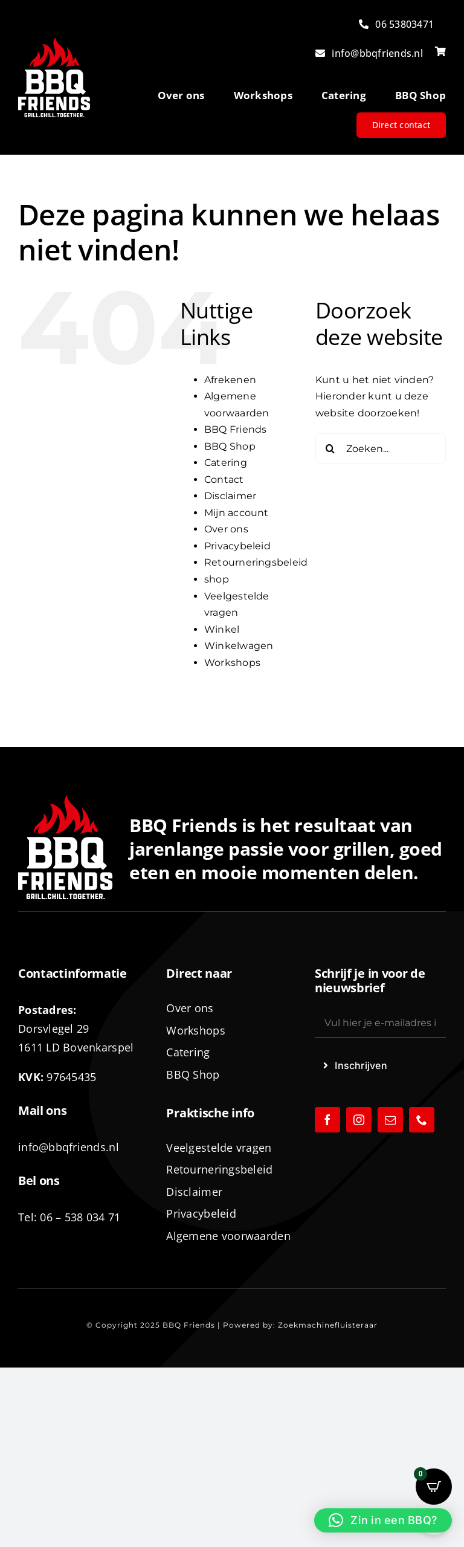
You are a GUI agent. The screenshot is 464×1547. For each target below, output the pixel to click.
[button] (383, 1520)
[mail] (390, 1119)
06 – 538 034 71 (80, 1217)
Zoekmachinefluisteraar (328, 1324)
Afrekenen (230, 380)
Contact (224, 479)
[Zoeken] (330, 448)
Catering (225, 462)
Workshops (232, 662)
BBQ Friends (235, 429)
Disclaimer (230, 496)
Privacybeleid (237, 546)
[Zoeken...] (380, 448)
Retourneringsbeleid (256, 562)
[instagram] (359, 1119)
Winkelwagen (239, 645)
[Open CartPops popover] (434, 1486)
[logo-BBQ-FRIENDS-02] (54, 42)
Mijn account (236, 512)
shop (216, 579)
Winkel (221, 629)
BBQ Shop (230, 446)
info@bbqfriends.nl (68, 1147)
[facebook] (327, 1119)
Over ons (226, 529)
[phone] (421, 1119)
